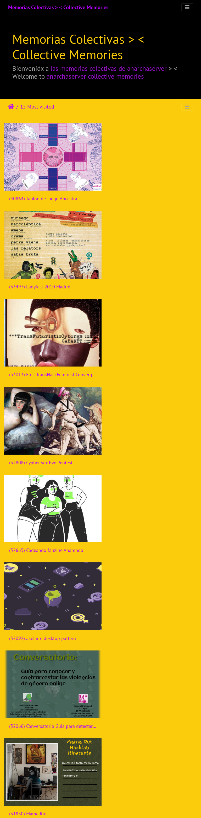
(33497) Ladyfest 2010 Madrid (140, 195)
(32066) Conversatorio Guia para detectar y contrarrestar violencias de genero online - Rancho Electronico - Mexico (50, 448)
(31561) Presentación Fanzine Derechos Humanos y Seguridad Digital (151, 533)
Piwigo (111, 807)
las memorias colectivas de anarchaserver (109, 68)
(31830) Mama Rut (128, 448)
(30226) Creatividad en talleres (40, 786)
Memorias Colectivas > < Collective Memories (58, 7)
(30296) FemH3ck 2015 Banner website (150, 701)
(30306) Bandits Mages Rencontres (44, 702)
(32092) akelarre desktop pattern (143, 364)
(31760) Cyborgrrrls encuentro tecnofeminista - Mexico (50, 533)
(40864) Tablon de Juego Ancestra (43, 195)
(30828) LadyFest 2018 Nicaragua (43, 617)
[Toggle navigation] (187, 7)
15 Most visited (37, 106)
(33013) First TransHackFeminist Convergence (50, 279)
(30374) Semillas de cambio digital (145, 617)
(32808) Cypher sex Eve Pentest (141, 280)
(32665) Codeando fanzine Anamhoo (46, 364)
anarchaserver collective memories (95, 76)
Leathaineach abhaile (11, 107)
